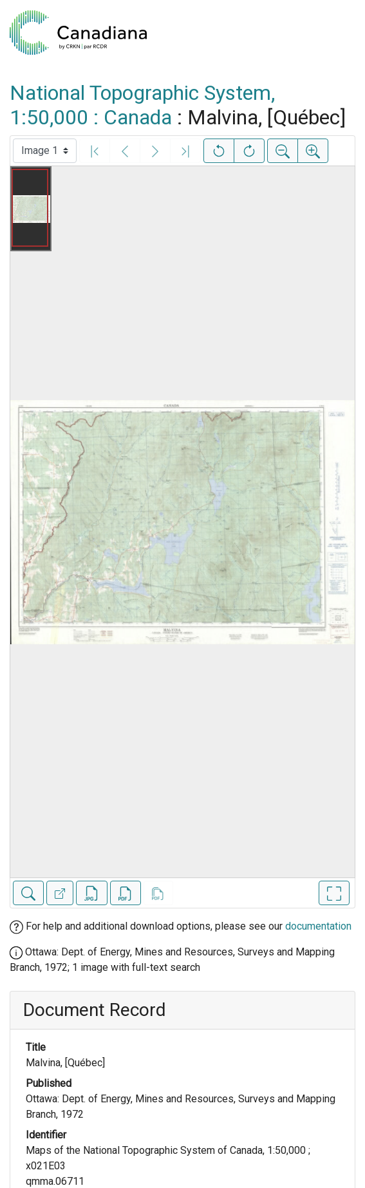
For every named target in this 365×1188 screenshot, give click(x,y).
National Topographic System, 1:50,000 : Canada (142, 105)
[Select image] (45, 151)
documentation (318, 926)
